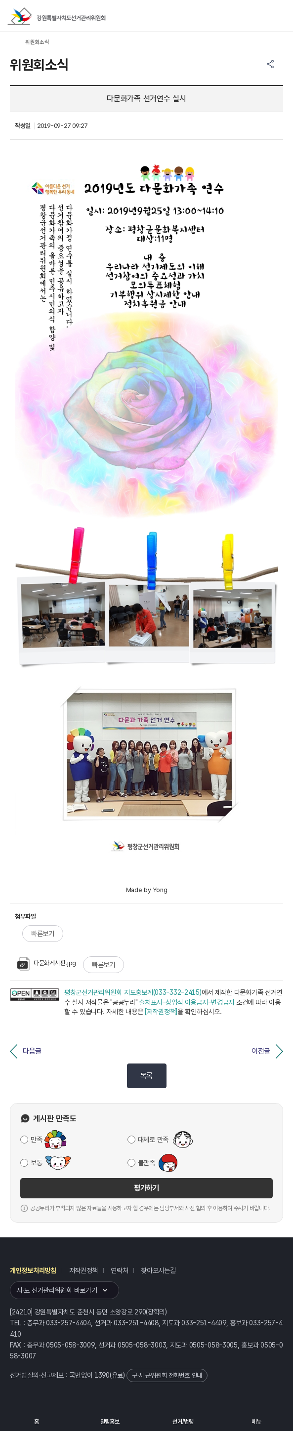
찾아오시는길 (158, 1270)
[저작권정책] (161, 1012)
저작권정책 (83, 1270)
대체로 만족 (153, 1140)
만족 (36, 1140)
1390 (102, 1375)
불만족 (146, 1163)
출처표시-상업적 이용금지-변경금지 (186, 1002)
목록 (146, 1075)
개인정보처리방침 (33, 1270)
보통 (36, 1163)
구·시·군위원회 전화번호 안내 (167, 1375)
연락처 (119, 1270)
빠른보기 (42, 934)
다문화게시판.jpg (46, 963)
